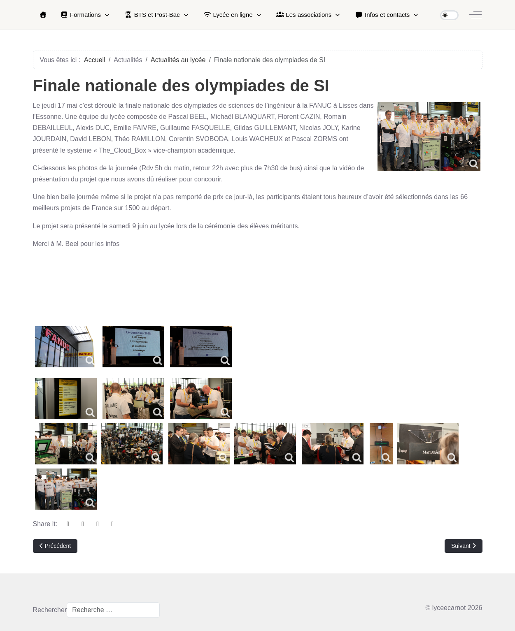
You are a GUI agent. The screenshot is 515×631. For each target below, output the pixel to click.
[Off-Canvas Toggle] (475, 15)
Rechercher (50, 609)
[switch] (449, 15)
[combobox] (113, 610)
